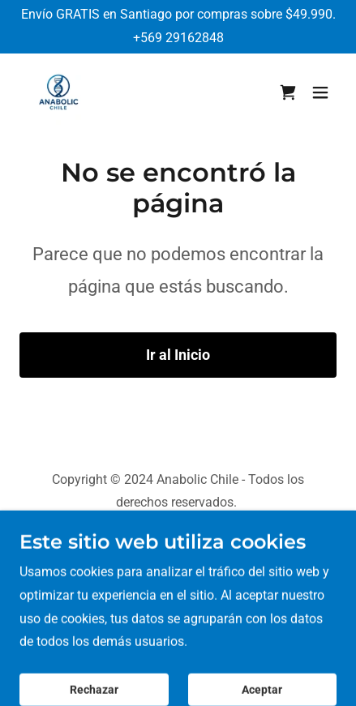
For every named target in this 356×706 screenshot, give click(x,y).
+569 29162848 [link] (178, 37)
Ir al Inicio (178, 354)
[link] (58, 92)
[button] (320, 92)
